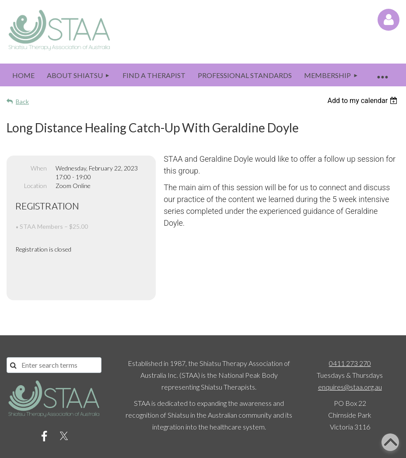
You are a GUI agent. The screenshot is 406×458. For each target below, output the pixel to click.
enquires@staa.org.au (350, 356)
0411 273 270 (350, 333)
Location (35, 185)
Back (22, 101)
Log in (388, 20)
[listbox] (363, 100)
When (39, 168)
